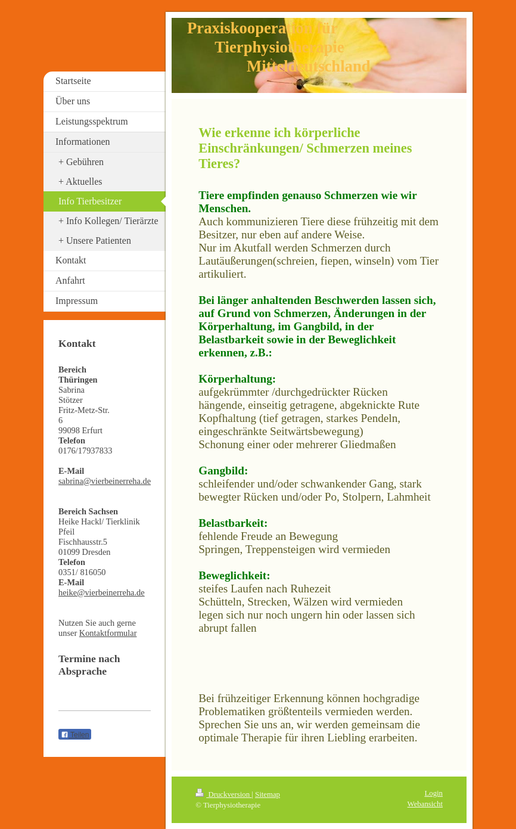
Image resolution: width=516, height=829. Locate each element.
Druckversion (223, 794)
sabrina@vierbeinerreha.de (104, 481)
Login (433, 793)
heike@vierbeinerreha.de (101, 592)
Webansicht (425, 804)
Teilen (75, 735)
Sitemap (267, 794)
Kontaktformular (108, 633)
